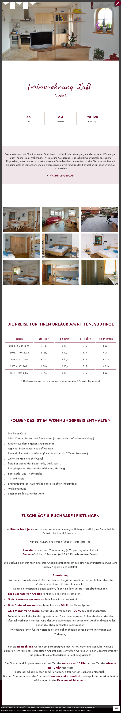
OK (116, 708)
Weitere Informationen (83, 710)
